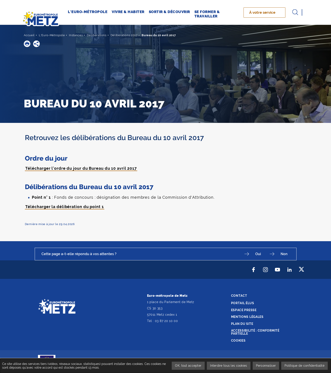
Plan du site (242, 324)
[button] (27, 44)
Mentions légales (247, 317)
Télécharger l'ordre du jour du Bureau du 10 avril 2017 (81, 168)
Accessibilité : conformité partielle (255, 332)
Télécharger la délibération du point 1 (64, 206)
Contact (239, 295)
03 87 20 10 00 (166, 321)
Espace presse (244, 310)
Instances (76, 35)
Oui (258, 254)
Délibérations (96, 35)
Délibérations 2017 (124, 35)
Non (284, 254)
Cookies (238, 340)
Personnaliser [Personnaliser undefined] (266, 365)
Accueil (29, 35)
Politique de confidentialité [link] (304, 365)
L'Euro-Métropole (52, 35)
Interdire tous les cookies (228, 365)
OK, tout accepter (188, 365)
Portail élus (242, 303)
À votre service (262, 12)
